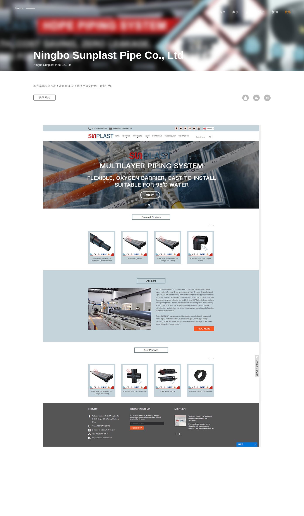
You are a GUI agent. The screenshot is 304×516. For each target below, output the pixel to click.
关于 (262, 12)
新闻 (275, 12)
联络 (288, 12)
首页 (222, 12)
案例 (235, 12)
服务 (249, 12)
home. (19, 8)
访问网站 (44, 97)
